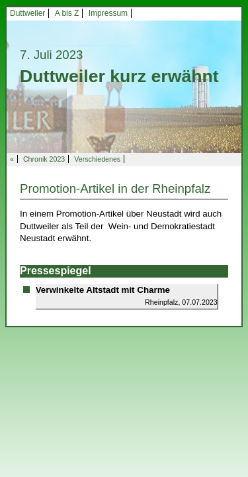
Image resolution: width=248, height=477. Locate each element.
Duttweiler (27, 13)
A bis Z (67, 13)
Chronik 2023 (44, 159)
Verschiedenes (97, 159)
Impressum (108, 13)
